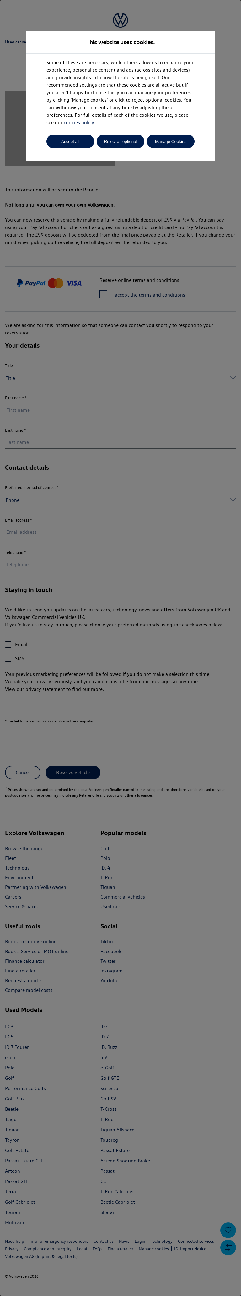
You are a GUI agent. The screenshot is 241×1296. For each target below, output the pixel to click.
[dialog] (120, 648)
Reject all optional (120, 141)
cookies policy (79, 122)
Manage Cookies (170, 141)
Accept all (70, 141)
